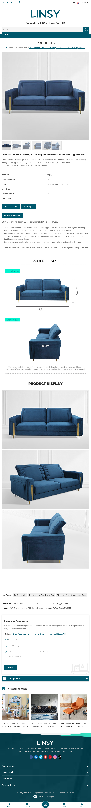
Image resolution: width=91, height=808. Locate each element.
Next (87, 688)
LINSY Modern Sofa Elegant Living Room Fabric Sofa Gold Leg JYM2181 (40, 634)
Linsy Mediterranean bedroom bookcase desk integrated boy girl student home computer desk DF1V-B (15, 725)
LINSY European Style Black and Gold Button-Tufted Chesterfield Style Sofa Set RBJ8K (43, 725)
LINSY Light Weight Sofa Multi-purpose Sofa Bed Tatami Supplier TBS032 (41, 604)
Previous (1, 688)
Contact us (11, 206)
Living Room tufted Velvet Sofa (43, 595)
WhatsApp (28, 207)
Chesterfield (21, 595)
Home (9, 48)
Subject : (36, 634)
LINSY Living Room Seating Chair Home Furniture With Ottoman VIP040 (73, 725)
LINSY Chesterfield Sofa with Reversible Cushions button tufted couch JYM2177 (40, 608)
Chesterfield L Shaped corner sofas (73, 595)
